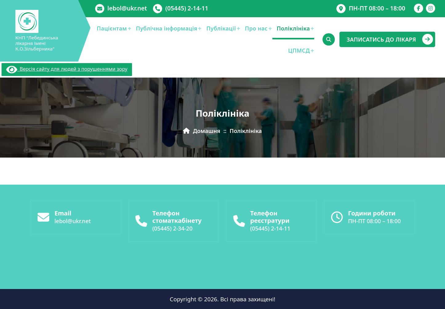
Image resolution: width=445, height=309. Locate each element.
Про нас (256, 28)
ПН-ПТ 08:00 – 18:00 (377, 8)
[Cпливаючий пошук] (329, 39)
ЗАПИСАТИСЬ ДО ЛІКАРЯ (390, 39)
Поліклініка (293, 28)
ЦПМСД (299, 50)
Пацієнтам (112, 28)
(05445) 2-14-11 (186, 8)
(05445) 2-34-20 (172, 231)
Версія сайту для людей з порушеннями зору (66, 69)
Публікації (221, 28)
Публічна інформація (167, 28)
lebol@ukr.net (127, 8)
